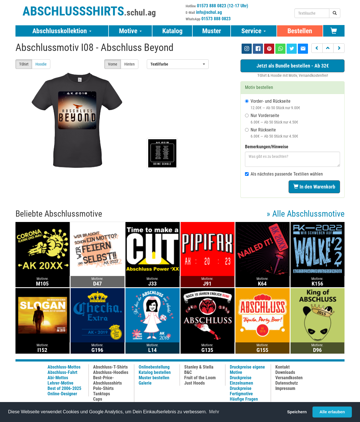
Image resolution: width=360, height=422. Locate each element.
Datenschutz (286, 383)
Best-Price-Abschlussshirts (107, 380)
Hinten (129, 64)
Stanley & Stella (198, 367)
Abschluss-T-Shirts (110, 367)
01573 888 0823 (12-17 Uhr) (222, 5)
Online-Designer (62, 393)
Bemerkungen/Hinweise (266, 146)
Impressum (285, 388)
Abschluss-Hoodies (110, 372)
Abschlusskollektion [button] (61, 31)
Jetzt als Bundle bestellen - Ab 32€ (292, 66)
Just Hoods (194, 383)
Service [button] (253, 31)
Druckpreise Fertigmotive (241, 391)
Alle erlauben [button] (332, 412)
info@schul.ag (209, 12)
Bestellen (299, 31)
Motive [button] (130, 31)
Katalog (172, 31)
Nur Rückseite (271, 133)
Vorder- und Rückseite (272, 104)
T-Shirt (23, 64)
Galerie (145, 383)
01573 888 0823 (216, 18)
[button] (317, 48)
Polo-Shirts (103, 388)
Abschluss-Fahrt (62, 372)
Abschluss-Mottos (64, 367)
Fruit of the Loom (200, 377)
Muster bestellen (154, 377)
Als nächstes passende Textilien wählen (284, 174)
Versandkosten (289, 377)
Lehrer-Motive (60, 383)
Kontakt (282, 367)
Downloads (285, 372)
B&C (188, 372)
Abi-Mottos (58, 377)
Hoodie (41, 64)
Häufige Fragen (244, 399)
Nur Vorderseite (271, 118)
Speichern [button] (297, 412)
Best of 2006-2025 (64, 388)
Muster (211, 31)
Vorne (112, 64)
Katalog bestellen (155, 372)
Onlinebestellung (154, 367)
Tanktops (101, 393)
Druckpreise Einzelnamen (241, 380)
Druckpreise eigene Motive (247, 369)
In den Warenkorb (314, 187)
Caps (97, 399)
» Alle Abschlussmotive (306, 213)
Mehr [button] (214, 411)
